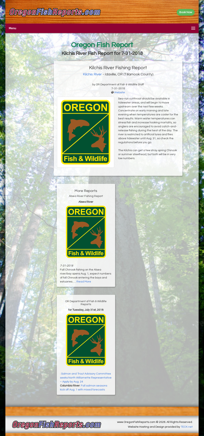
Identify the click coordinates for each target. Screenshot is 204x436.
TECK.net (187, 426)
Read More (83, 281)
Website (119, 92)
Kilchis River (92, 74)
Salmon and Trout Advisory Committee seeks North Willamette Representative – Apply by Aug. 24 (86, 377)
